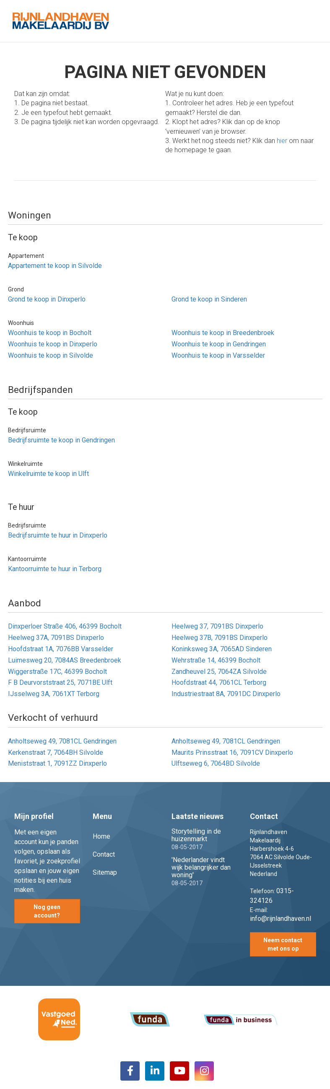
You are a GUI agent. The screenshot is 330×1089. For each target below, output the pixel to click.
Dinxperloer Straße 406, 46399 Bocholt (65, 626)
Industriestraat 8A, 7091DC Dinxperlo (226, 694)
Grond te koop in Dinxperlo (47, 299)
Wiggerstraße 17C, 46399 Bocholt (57, 672)
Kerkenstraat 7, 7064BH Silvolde (55, 752)
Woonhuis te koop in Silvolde (50, 355)
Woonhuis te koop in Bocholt (49, 333)
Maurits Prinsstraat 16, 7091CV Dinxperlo (232, 752)
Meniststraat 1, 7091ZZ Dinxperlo (57, 763)
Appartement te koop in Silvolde (55, 266)
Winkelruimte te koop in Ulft (48, 474)
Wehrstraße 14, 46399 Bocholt (215, 660)
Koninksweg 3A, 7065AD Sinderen (221, 649)
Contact (104, 854)
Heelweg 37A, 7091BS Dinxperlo (56, 638)
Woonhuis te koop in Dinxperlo (52, 344)
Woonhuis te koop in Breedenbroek (222, 333)
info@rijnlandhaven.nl (280, 919)
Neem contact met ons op (282, 944)
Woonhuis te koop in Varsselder (218, 355)
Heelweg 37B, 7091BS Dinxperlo (219, 638)
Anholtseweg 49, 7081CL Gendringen (62, 741)
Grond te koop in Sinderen (209, 299)
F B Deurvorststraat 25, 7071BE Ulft (60, 682)
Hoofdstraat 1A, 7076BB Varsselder (60, 649)
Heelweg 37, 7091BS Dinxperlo (217, 626)
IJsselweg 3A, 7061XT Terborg (53, 694)
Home (101, 836)
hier (282, 141)
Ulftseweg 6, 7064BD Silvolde (215, 763)
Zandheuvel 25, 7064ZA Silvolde (219, 672)
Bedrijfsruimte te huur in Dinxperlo (57, 535)
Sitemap (105, 872)
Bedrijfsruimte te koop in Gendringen (61, 440)
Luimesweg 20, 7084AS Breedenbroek (64, 660)
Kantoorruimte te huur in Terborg (54, 569)
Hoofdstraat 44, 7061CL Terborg (218, 682)
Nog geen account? (47, 911)
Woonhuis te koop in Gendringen (218, 344)
